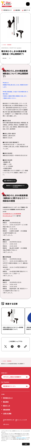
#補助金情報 (4, 58)
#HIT (10, 58)
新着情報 (9, 44)
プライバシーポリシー (22, 438)
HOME (4, 44)
